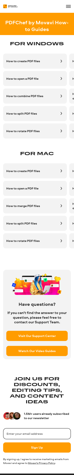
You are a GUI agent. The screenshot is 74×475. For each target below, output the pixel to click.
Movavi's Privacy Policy (41, 463)
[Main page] (12, 6)
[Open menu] (68, 6)
